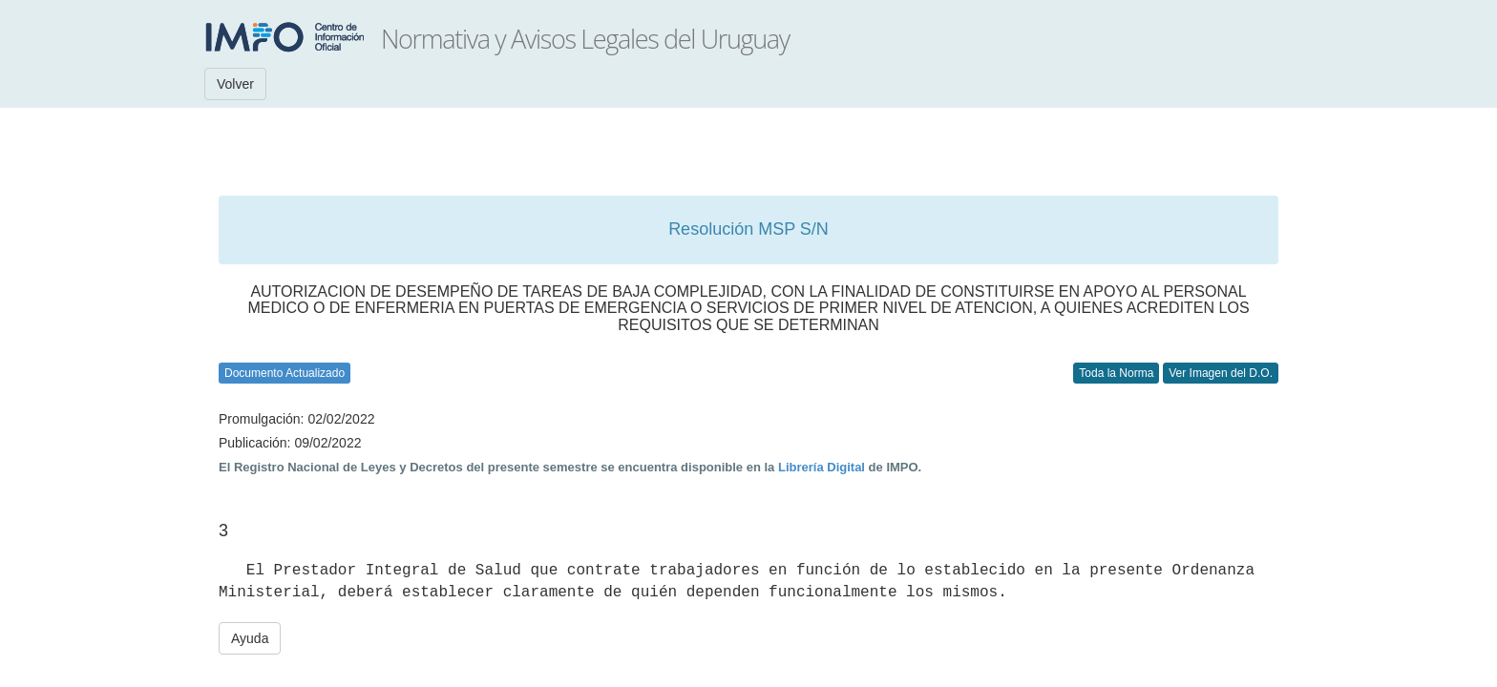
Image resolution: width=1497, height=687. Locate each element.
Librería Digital (821, 467)
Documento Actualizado (284, 373)
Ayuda (249, 638)
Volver (235, 84)
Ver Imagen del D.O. (1221, 373)
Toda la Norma (1116, 373)
